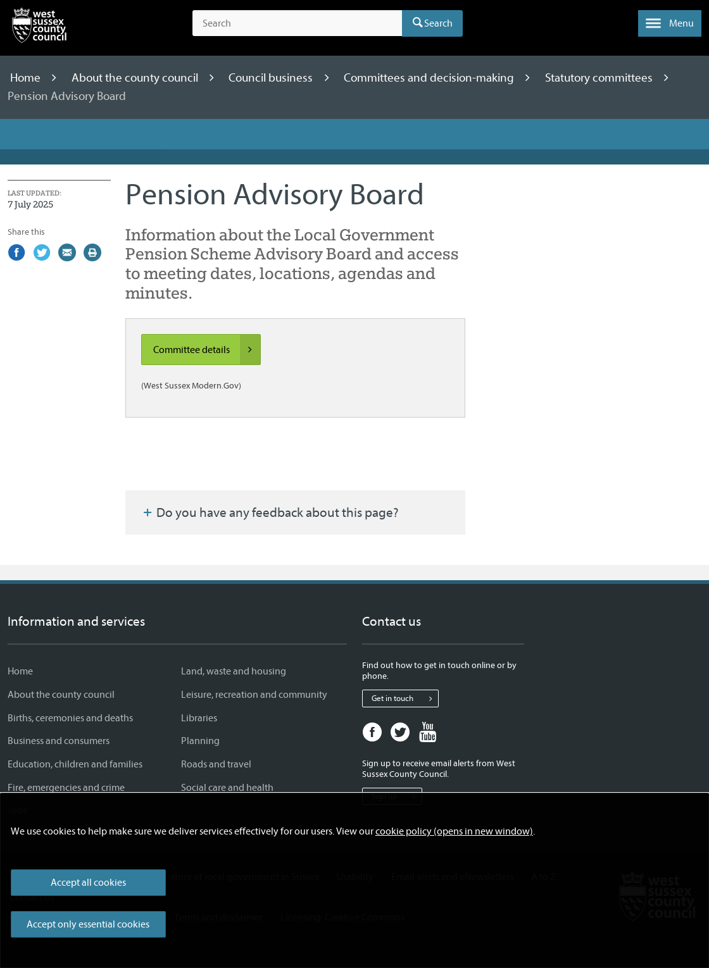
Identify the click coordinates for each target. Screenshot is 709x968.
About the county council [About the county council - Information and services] (61, 694)
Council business (272, 78)
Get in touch (405, 698)
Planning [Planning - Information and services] (200, 741)
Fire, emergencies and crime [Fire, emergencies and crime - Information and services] (66, 787)
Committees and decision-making (430, 78)
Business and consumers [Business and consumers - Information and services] (59, 741)
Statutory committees (600, 78)
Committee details (206, 350)
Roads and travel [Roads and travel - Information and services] (216, 764)
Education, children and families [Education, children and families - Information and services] (75, 764)
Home (26, 78)
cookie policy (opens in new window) (454, 831)
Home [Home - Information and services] (20, 671)
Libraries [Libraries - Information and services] (199, 718)
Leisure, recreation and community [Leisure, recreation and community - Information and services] (254, 694)
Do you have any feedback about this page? (270, 512)
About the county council (136, 78)
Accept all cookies (88, 882)
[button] (669, 23)
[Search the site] (297, 23)
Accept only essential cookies (88, 924)
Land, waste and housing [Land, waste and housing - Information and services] (233, 671)
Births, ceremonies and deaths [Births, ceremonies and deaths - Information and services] (70, 718)
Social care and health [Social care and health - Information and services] (227, 787)
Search (438, 23)
